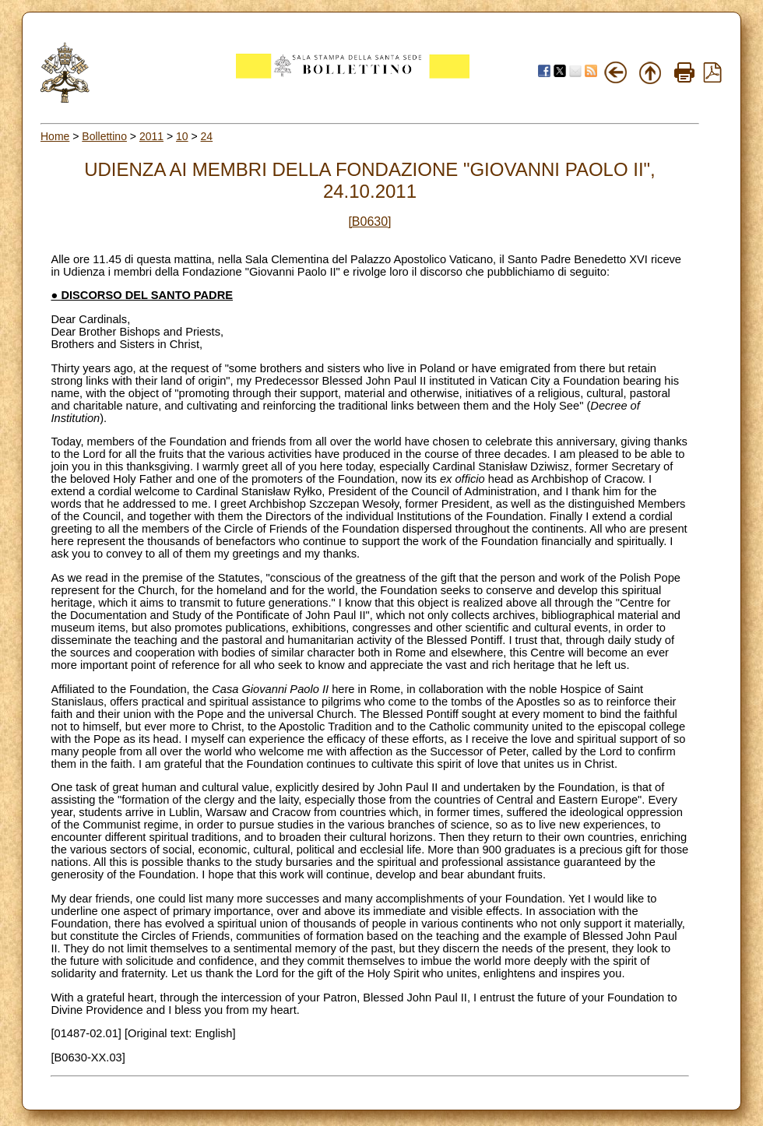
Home (54, 136)
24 (207, 136)
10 (182, 136)
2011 (151, 136)
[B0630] (369, 221)
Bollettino (104, 136)
